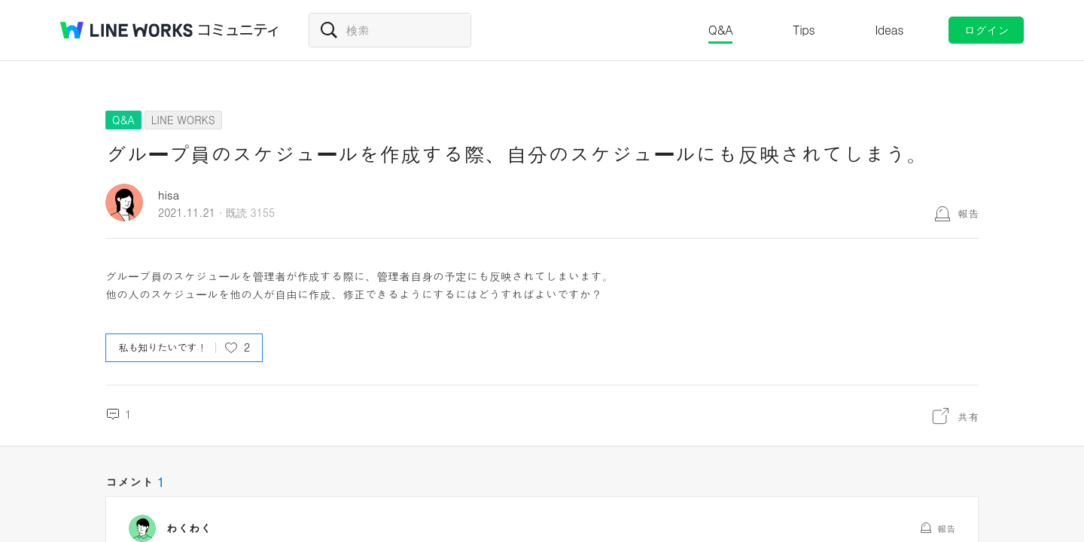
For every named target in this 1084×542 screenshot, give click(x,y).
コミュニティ (239, 30)
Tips (804, 29)
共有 (968, 416)
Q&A (720, 29)
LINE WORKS (183, 119)
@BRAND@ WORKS (126, 30)
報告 (968, 213)
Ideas (889, 29)
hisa (168, 194)
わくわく (189, 528)
